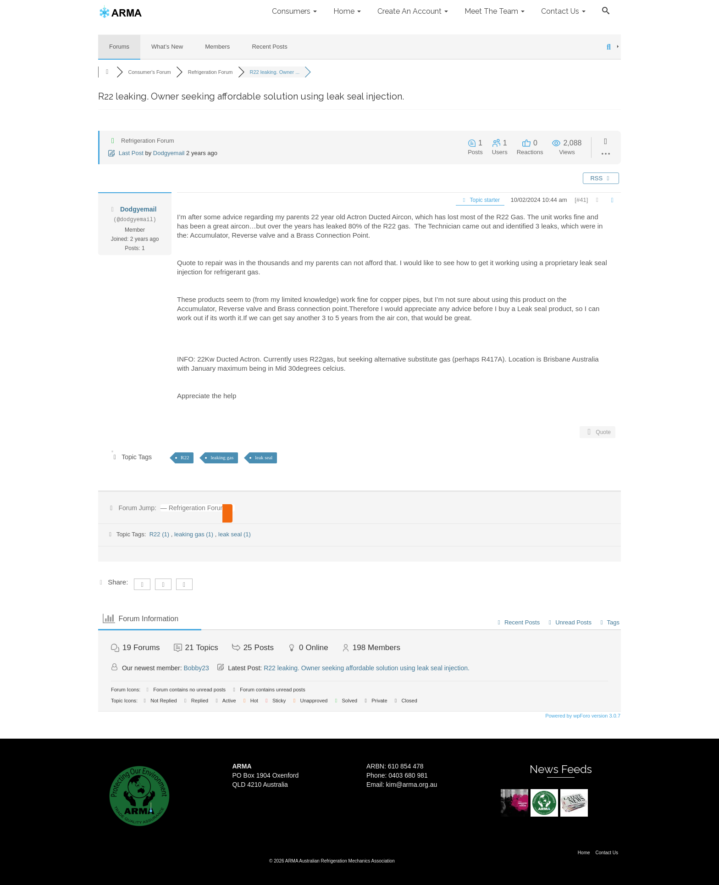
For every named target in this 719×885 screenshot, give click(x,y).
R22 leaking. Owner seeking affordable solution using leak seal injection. (367, 668)
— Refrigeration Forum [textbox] (193, 508)
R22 (185, 457)
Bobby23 (196, 668)
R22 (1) (160, 534)
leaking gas (221, 457)
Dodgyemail (169, 153)
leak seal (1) (234, 534)
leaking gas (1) (194, 534)
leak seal (263, 457)
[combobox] (194, 508)
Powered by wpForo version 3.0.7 (582, 715)
